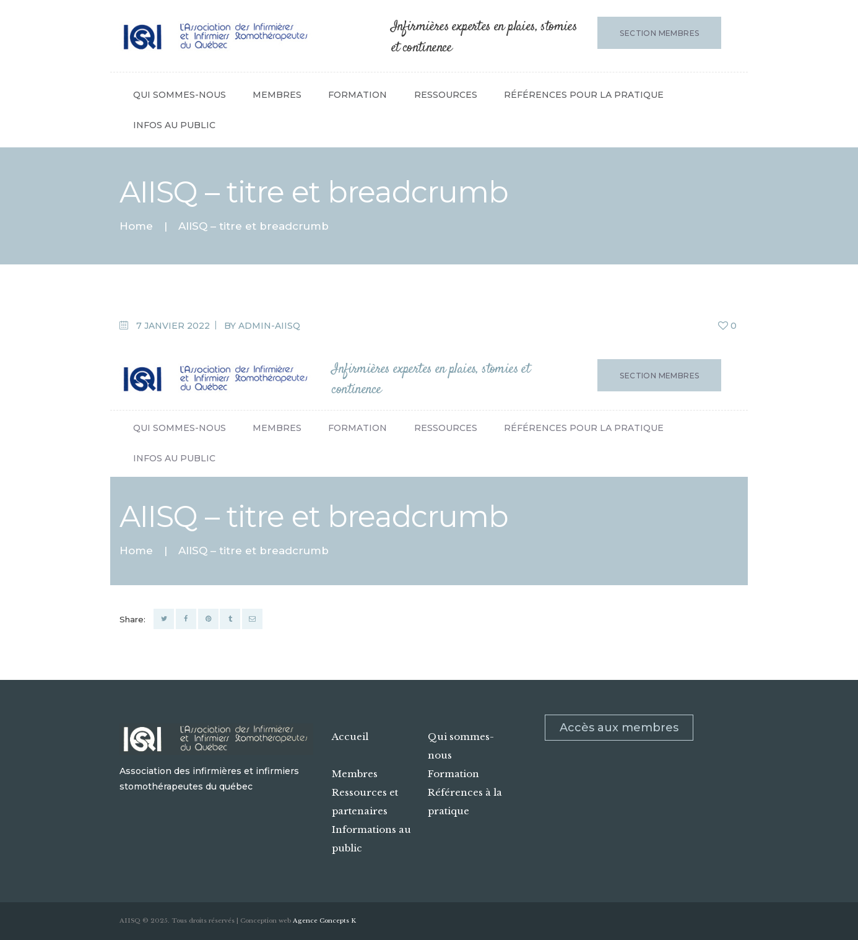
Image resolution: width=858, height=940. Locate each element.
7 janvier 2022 (173, 325)
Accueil (350, 736)
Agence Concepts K (324, 920)
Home (136, 226)
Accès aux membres (619, 727)
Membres (355, 774)
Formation (453, 774)
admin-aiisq (269, 325)
